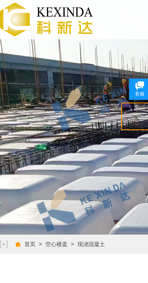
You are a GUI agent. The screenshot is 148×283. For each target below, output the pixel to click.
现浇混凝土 (91, 244)
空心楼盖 (56, 244)
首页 (30, 244)
